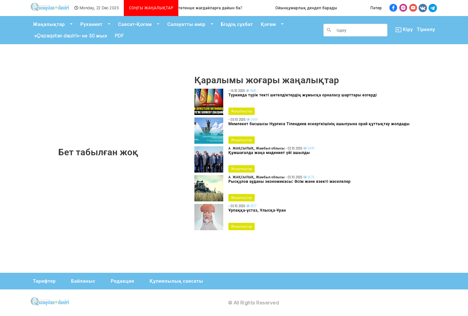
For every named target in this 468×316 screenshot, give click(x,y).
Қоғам (268, 24)
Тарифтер (44, 281)
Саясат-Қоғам (135, 24)
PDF (119, 36)
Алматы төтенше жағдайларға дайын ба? (228, 7)
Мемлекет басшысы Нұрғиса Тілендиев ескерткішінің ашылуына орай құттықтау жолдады (319, 123)
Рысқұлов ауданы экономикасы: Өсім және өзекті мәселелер (289, 181)
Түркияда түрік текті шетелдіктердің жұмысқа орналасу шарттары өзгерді (302, 95)
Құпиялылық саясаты (176, 281)
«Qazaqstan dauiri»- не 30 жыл (70, 36)
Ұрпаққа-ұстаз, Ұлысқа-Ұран (257, 210)
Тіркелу (426, 29)
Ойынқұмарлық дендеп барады (332, 7)
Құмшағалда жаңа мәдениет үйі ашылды (269, 152)
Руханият (91, 24)
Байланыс (83, 281)
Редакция (122, 281)
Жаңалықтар (49, 24)
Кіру (402, 29)
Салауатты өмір (186, 24)
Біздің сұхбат (237, 24)
